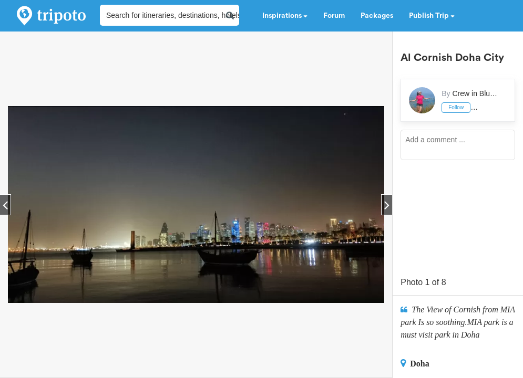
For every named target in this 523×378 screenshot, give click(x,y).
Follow (456, 107)
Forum (334, 15)
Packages (377, 15)
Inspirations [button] (284, 15)
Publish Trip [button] (432, 15)
